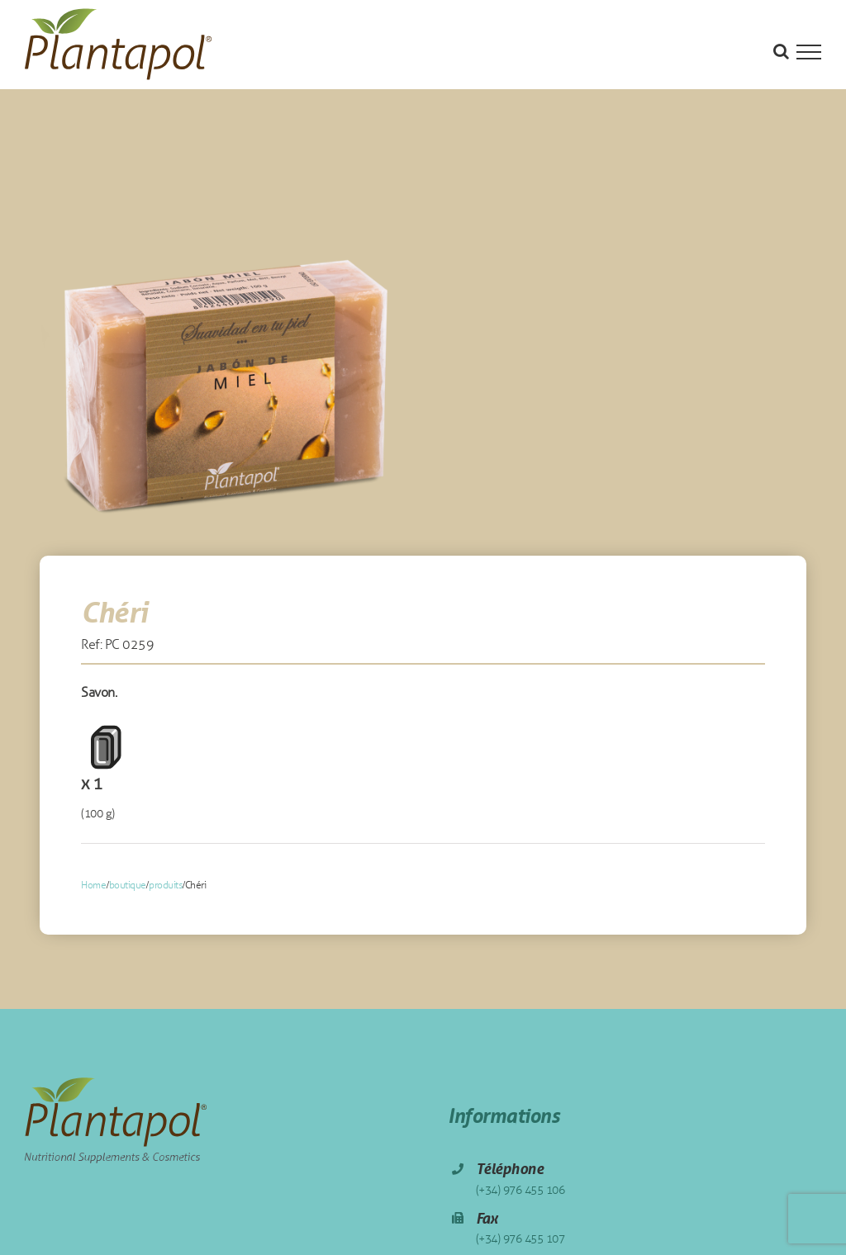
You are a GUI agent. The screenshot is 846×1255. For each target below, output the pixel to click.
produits (165, 885)
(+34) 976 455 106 (520, 1190)
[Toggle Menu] (808, 52)
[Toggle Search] (781, 51)
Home (93, 885)
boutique (127, 885)
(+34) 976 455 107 (520, 1239)
